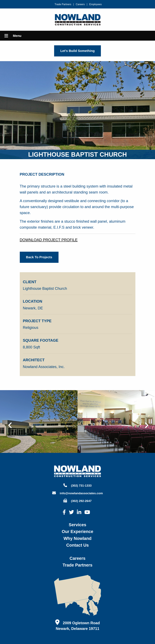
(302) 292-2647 (77, 501)
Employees (95, 4)
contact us (77, 545)
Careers (80, 4)
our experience (77, 531)
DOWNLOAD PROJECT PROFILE (49, 240)
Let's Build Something (77, 51)
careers (77, 558)
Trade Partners (63, 4)
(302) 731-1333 (77, 485)
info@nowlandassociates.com (77, 493)
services (77, 524)
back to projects (39, 257)
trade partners (77, 565)
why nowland (77, 538)
